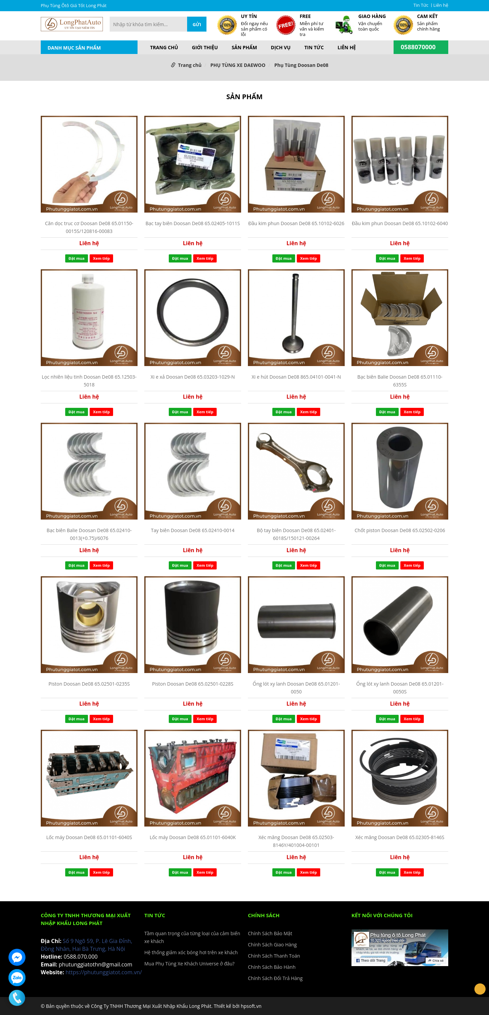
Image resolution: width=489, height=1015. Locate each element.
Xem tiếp (101, 258)
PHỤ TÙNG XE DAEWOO (238, 65)
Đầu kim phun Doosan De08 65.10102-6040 (400, 223)
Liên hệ (440, 5)
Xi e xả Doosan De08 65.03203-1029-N (192, 377)
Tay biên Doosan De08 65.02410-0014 (193, 530)
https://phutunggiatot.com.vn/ (104, 972)
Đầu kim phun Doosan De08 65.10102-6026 (296, 223)
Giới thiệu (205, 47)
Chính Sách (263, 915)
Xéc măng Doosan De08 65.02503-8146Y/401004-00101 (296, 841)
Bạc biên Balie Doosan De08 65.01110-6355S (399, 380)
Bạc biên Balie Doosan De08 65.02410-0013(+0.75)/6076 (89, 534)
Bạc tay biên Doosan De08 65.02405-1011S (192, 223)
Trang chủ (164, 47)
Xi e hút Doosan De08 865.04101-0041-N (296, 377)
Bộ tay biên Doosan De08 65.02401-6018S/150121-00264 (296, 534)
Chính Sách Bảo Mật (270, 933)
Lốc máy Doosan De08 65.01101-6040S (89, 837)
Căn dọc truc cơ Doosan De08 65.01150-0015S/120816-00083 (89, 227)
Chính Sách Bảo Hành (271, 967)
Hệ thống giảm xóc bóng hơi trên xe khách (191, 952)
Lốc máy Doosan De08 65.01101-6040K (193, 837)
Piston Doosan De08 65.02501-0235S (89, 684)
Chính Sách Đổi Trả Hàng (275, 978)
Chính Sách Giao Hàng (272, 944)
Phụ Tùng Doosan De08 (301, 65)
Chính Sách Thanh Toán (274, 956)
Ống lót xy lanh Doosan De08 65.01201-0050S (399, 687)
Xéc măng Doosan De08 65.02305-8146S (399, 837)
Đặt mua (77, 258)
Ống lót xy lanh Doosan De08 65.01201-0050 (296, 687)
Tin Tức (421, 5)
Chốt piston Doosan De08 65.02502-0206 (400, 530)
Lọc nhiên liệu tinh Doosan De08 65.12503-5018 (89, 380)
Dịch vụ (281, 47)
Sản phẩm (244, 47)
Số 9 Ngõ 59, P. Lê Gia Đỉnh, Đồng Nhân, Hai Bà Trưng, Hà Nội (86, 945)
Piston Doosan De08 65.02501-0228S (193, 684)
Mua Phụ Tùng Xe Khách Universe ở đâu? (189, 963)
